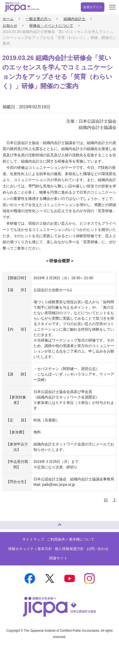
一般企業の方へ (38, 19)
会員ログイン (92, 7)
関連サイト (58, 558)
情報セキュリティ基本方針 (30, 549)
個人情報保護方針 (69, 549)
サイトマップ (33, 539)
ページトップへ (9, 523)
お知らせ (10, 25)
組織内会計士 (75, 19)
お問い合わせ (98, 549)
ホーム (8, 19)
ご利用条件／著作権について (70, 539)
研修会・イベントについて (51, 25)
